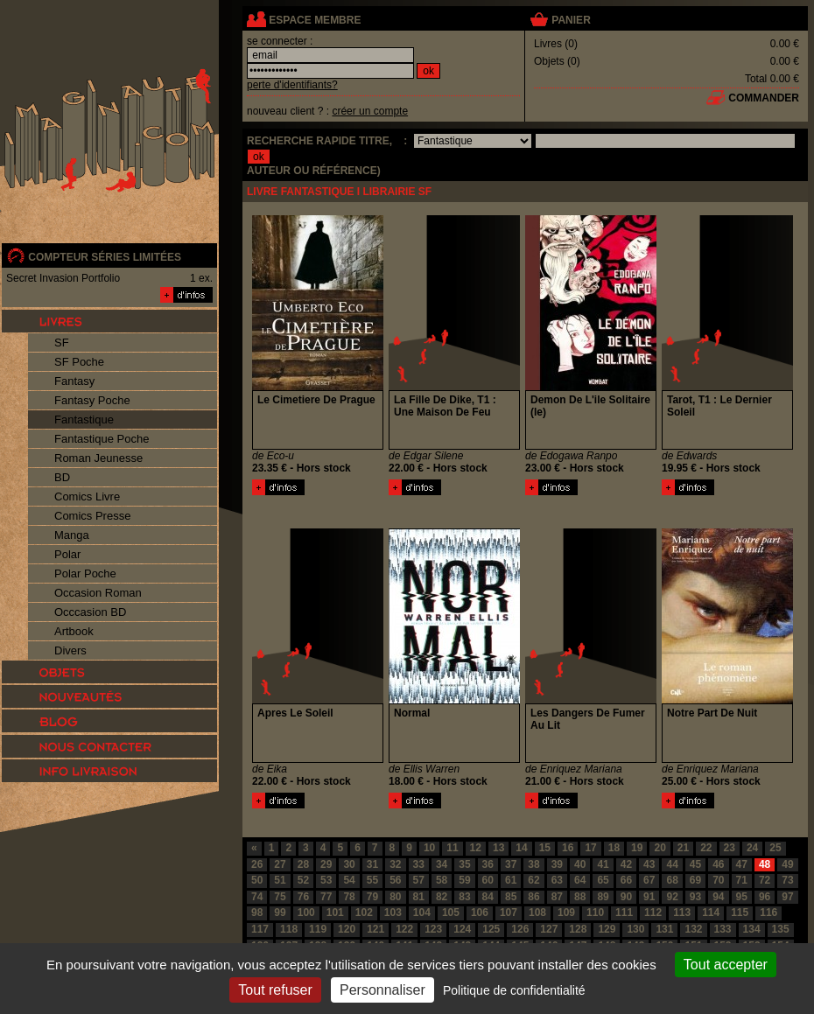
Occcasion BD (90, 612)
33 (419, 864)
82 (441, 897)
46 (718, 864)
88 (580, 897)
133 (723, 929)
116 (768, 912)
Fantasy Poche (92, 400)
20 (659, 848)
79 (372, 897)
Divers (70, 650)
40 (580, 864)
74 (257, 897)
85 (510, 897)
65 (602, 880)
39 (557, 864)
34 (441, 864)
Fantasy (74, 381)
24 (752, 848)
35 (464, 864)
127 (549, 929)
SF (61, 342)
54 (348, 880)
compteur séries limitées (104, 257)
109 (566, 912)
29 (326, 864)
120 (346, 929)
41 (602, 864)
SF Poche (79, 361)
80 (395, 897)
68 (671, 880)
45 (695, 864)
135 (780, 929)
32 (395, 864)
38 (533, 864)
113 (682, 912)
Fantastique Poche (101, 438)
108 (537, 912)
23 (729, 848)
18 (614, 848)
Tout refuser (275, 990)
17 (590, 848)
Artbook (74, 631)
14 (521, 848)
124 (462, 929)
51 (279, 880)
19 (636, 848)
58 (441, 880)
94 (718, 897)
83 (464, 897)
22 (706, 848)
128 (577, 929)
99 (279, 912)
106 (479, 912)
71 (741, 880)
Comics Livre (87, 496)
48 (764, 864)
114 (710, 912)
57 (419, 880)
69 (695, 880)
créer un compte (370, 111)
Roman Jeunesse (98, 458)
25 (775, 848)
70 (718, 880)
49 (787, 864)
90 (626, 897)
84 (488, 897)
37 (510, 864)
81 (419, 897)
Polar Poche (85, 573)
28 (303, 864)
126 (520, 929)
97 (787, 897)
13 (498, 848)
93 (695, 897)
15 (545, 848)
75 (279, 897)
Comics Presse (92, 515)
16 (567, 848)
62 (533, 880)
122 (404, 929)
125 (491, 929)
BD (62, 477)
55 (372, 880)
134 (752, 929)
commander (763, 98)
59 (464, 880)
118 (289, 929)
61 (510, 880)
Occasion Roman (98, 592)
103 (393, 912)
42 (626, 864)
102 (364, 912)
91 (649, 897)
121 (375, 929)
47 (741, 864)
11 (452, 848)
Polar (67, 554)
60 (488, 880)
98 (257, 912)
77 (326, 897)
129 (606, 929)
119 (317, 929)
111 (624, 912)
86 (533, 897)
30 (348, 864)
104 (422, 912)
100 (306, 912)
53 (326, 880)
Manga (71, 535)
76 (303, 897)
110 (595, 912)
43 (649, 864)
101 (335, 912)
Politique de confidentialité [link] (514, 990)
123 (433, 929)
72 (764, 880)
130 (635, 929)
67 (649, 880)
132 (693, 929)
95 (741, 897)
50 (257, 880)
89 (602, 897)
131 (664, 929)
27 (279, 864)
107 (508, 912)
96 (764, 897)
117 (260, 929)
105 (451, 912)
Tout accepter (726, 964)
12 (475, 848)
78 (348, 897)
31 (372, 864)
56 (395, 880)
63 (557, 880)
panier (570, 20)
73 (787, 880)
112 (653, 912)
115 (739, 912)
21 (683, 848)
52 (303, 880)
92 (671, 897)
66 (626, 880)
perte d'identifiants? (292, 85)
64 (580, 880)
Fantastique (84, 419)
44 (671, 864)
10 (429, 848)
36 (488, 864)
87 (557, 897)
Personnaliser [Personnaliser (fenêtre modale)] (382, 990)
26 (257, 864)
